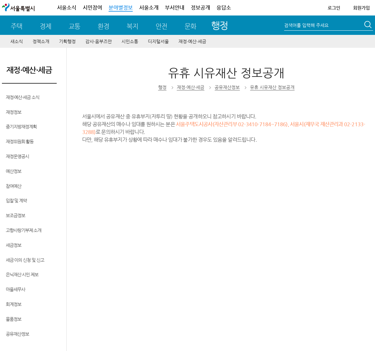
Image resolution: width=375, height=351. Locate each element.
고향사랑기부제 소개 (24, 230)
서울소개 (149, 8)
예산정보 (13, 171)
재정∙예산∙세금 (192, 41)
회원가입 (361, 7)
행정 (219, 25)
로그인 (334, 7)
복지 (132, 26)
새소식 (16, 41)
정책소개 (41, 41)
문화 (190, 26)
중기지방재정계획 (21, 126)
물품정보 (13, 319)
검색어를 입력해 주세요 (306, 25)
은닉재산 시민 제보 (22, 274)
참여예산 (13, 186)
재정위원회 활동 (20, 141)
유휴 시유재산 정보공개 (272, 87)
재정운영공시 (17, 156)
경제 (45, 26)
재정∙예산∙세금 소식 (23, 97)
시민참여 (92, 8)
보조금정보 (15, 215)
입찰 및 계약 (16, 200)
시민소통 (129, 41)
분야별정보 (121, 8)
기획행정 (67, 41)
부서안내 (174, 8)
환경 (103, 26)
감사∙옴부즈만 (98, 41)
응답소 (223, 8)
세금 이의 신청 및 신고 (25, 260)
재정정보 (13, 112)
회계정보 (13, 304)
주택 (16, 26)
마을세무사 (15, 289)
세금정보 (13, 245)
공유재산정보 (17, 333)
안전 (161, 26)
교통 (74, 26)
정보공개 (200, 8)
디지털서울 (158, 41)
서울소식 (66, 8)
